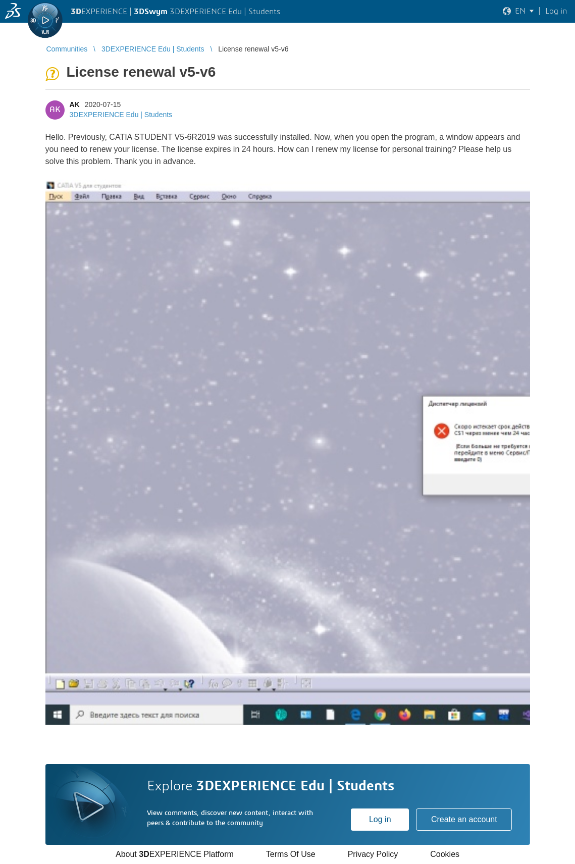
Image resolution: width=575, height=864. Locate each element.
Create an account (464, 819)
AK (75, 104)
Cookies (444, 854)
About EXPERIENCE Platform (175, 854)
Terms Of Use (291, 854)
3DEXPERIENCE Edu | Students (121, 115)
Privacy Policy (373, 854)
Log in (380, 819)
